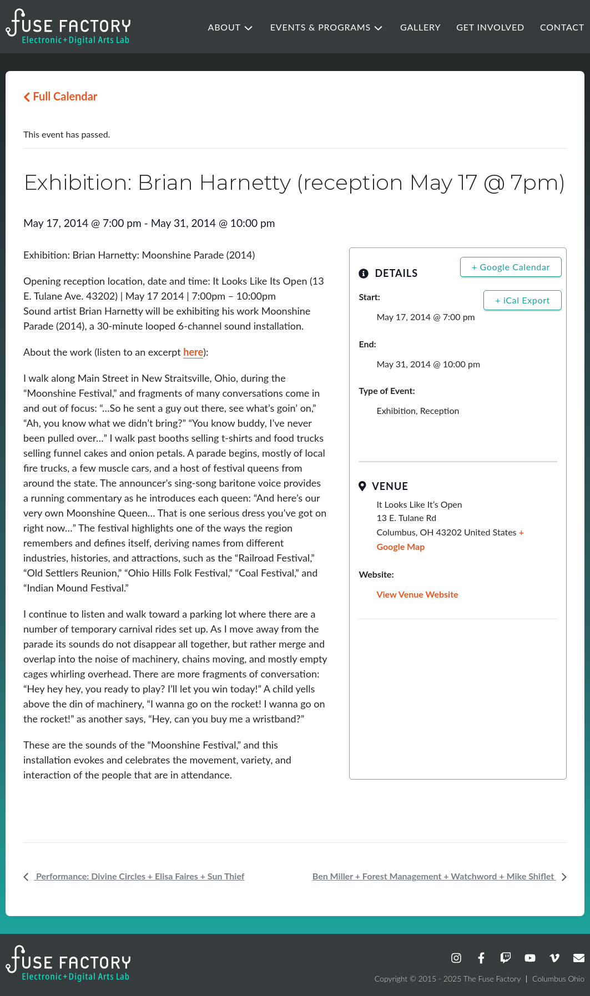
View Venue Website (417, 594)
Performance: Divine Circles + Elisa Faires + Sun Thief (139, 876)
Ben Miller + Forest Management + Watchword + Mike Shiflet (434, 876)
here (193, 352)
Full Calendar (60, 96)
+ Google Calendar (511, 266)
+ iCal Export (522, 300)
